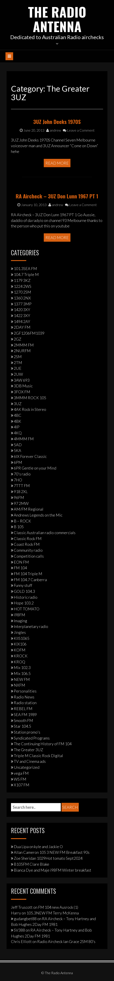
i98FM (19, 614)
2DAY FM (22, 327)
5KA (17, 450)
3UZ (17, 403)
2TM (18, 362)
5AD (18, 444)
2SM (18, 356)
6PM (18, 462)
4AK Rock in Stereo (30, 409)
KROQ (19, 661)
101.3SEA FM (25, 268)
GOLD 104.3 (24, 591)
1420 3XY (22, 309)
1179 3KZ (22, 280)
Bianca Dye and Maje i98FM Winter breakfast (52, 870)
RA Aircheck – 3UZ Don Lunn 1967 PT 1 (57, 196)
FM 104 (20, 567)
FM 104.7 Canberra (30, 579)
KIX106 (20, 644)
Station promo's (27, 732)
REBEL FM (23, 708)
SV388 (19, 930)
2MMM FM (24, 345)
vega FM (21, 773)
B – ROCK (22, 521)
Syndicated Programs (32, 738)
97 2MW (21, 503)
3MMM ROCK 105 (30, 397)
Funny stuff (23, 585)
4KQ (18, 432)
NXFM (19, 685)
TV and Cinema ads (30, 761)
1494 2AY (22, 321)
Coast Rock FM (27, 544)
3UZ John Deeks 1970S (57, 121)
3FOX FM (22, 391)
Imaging (20, 620)
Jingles (20, 632)
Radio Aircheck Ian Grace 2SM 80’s (66, 941)
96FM (19, 497)
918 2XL (21, 491)
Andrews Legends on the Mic (38, 515)
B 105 (19, 526)
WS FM (20, 779)
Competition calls (29, 556)
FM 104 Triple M (28, 573)
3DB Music (23, 385)
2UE (17, 368)
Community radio (28, 550)
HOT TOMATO (26, 608)
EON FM (21, 562)
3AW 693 (22, 380)
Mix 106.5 (22, 673)
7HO (18, 479)
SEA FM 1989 (25, 714)
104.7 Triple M (26, 274)
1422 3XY (22, 315)
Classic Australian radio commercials (44, 532)
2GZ (17, 339)
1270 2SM (22, 292)
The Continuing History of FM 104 (43, 743)
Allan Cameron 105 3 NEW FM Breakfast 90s (51, 852)
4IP (16, 426)
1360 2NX (22, 298)
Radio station (25, 702)
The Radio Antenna (57, 19)
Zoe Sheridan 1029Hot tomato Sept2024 (48, 858)
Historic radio (25, 597)
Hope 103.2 (24, 602)
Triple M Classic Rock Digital (38, 755)
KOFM (19, 649)
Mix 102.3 (22, 667)
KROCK (21, 655)
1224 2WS (22, 286)
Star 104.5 (22, 726)
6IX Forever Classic (30, 456)
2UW (18, 374)
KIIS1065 (21, 638)
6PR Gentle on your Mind (35, 468)
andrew (53, 130)
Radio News (24, 696)
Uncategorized (26, 767)
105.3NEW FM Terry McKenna (52, 912)
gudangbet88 (25, 918)
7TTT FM (22, 485)
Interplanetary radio (31, 626)
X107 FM (21, 784)
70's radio (22, 473)
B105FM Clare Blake (31, 864)
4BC (17, 415)
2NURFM (22, 350)
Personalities (25, 691)
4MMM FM (24, 438)
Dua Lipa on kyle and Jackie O (38, 846)
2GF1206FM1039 (29, 333)
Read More (57, 163)
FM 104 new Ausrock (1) (58, 907)
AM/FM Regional (28, 509)
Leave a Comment (79, 130)
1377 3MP (23, 303)
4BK (17, 421)
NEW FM (22, 679)
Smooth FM (23, 720)
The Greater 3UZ (28, 749)
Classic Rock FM (28, 538)
